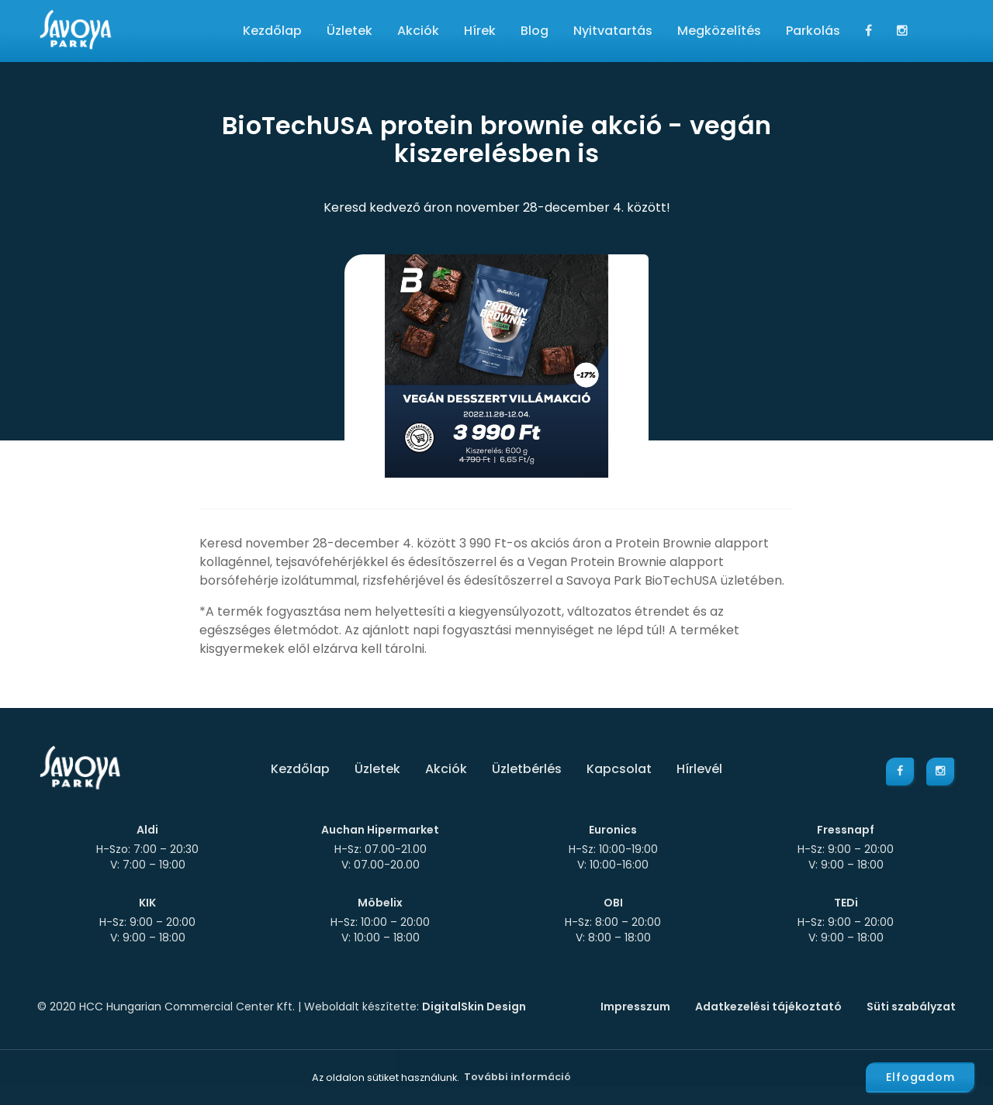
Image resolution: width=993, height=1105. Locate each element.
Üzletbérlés (527, 769)
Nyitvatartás (612, 31)
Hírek (480, 31)
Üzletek (349, 31)
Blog (534, 31)
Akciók (418, 31)
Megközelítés (719, 31)
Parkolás (813, 31)
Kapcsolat (619, 769)
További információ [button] (517, 1076)
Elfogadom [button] (920, 1077)
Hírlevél (699, 769)
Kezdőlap (272, 31)
